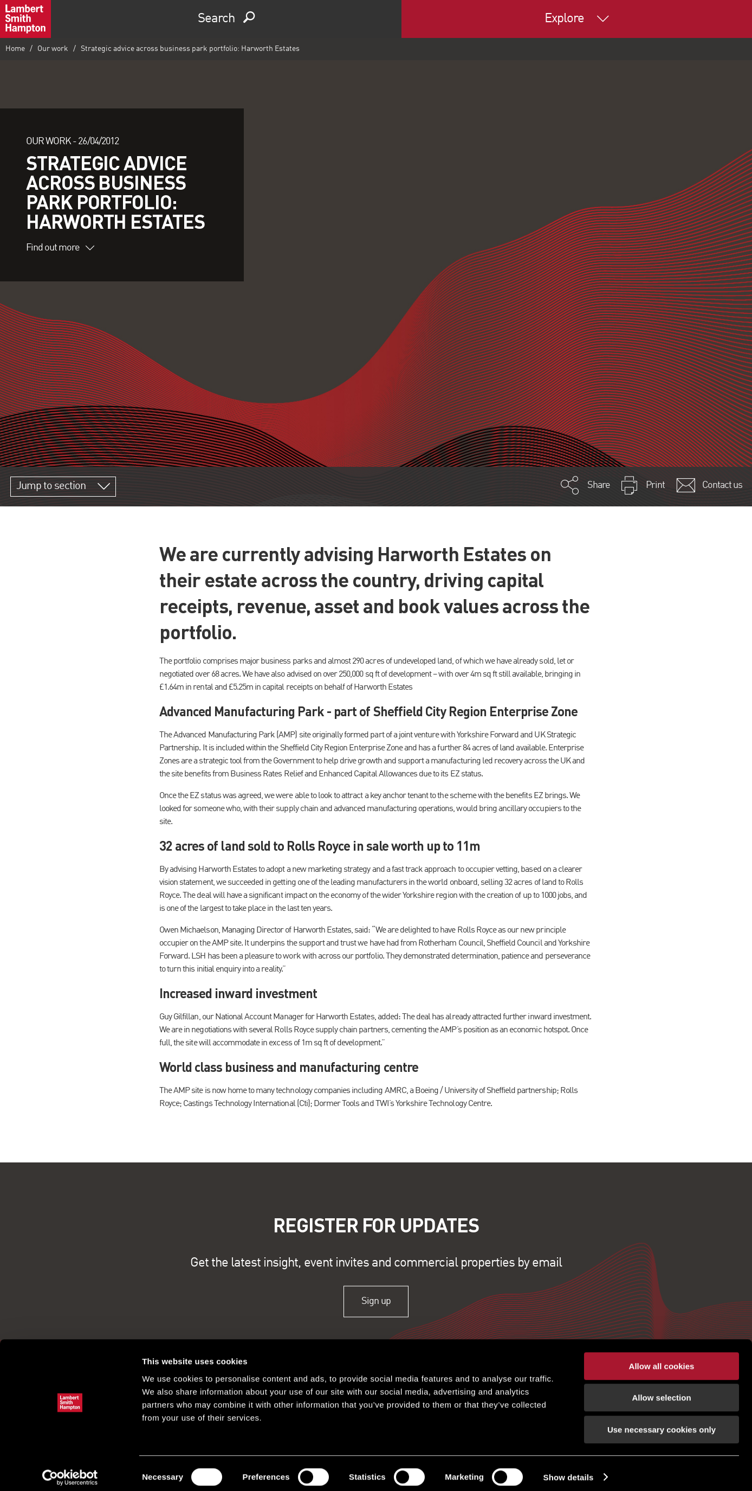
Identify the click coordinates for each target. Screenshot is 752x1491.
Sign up (375, 1301)
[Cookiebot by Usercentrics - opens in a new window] (70, 1470)
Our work (52, 49)
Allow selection (661, 1390)
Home (15, 49)
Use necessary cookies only (661, 1421)
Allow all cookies (662, 1358)
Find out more (60, 248)
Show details (568, 1469)
